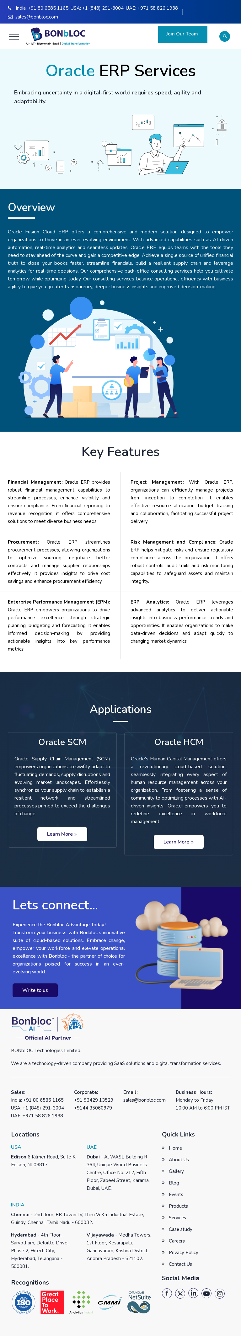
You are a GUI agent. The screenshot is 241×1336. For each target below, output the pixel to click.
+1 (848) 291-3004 (103, 8)
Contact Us (180, 1264)
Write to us (35, 990)
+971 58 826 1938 (157, 8)
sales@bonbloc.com (36, 17)
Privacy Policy (183, 1252)
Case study (180, 1229)
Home (175, 1148)
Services (177, 1218)
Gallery (176, 1171)
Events (176, 1194)
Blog (174, 1183)
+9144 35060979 (93, 1108)
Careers (177, 1241)
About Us (179, 1160)
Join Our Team (182, 34)
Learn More (62, 834)
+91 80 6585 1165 (48, 8)
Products (178, 1206)
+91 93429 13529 (93, 1100)
